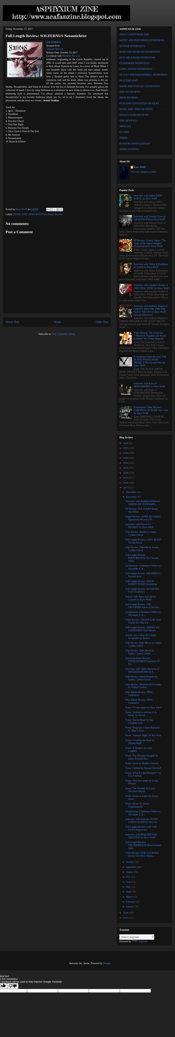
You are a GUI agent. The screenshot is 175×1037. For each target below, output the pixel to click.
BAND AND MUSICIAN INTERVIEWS (139, 52)
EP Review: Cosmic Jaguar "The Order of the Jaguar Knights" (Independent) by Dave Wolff (150, 243)
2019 (126, 477)
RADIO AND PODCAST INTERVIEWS (139, 86)
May (128, 887)
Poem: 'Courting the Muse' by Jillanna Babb (140, 742)
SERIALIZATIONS (129, 149)
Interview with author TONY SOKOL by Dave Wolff (148, 197)
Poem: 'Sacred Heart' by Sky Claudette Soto (139, 721)
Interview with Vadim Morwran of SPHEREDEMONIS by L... (142, 670)
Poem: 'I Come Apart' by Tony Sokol (143, 707)
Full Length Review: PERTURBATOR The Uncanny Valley (142, 558)
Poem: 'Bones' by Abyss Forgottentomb (137, 805)
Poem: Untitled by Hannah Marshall (143, 768)
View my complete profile (143, 172)
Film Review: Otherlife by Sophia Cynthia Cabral (142, 549)
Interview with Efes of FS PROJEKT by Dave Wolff (139, 526)
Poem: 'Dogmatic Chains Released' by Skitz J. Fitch (142, 729)
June (128, 882)
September (131, 867)
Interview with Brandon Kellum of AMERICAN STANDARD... (142, 502)
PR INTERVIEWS (128, 80)
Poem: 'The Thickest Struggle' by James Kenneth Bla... (141, 757)
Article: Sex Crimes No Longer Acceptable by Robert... (140, 636)
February (130, 901)
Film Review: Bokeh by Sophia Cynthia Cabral (140, 533)
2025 (126, 448)
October (130, 862)
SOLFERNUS (53, 42)
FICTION (124, 132)
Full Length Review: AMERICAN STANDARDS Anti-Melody (142, 629)
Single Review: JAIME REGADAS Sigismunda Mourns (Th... (142, 518)
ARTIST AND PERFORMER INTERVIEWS (141, 40)
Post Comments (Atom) (63, 334)
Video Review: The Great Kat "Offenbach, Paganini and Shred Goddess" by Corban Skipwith (149, 336)
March (129, 897)
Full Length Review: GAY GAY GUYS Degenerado (141, 828)
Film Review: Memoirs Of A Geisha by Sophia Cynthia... (143, 686)
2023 (126, 458)
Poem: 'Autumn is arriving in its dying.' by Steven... (141, 714)
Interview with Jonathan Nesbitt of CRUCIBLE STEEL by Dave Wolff (151, 286)
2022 (126, 463)
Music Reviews (55, 214)
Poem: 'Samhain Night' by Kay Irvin (143, 735)
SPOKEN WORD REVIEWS (133, 115)
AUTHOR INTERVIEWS (132, 46)
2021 (126, 468)
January (130, 906)
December (131, 492)
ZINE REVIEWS (127, 120)
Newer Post (12, 322)
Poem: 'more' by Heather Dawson (141, 763)
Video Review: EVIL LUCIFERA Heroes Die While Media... (142, 854)
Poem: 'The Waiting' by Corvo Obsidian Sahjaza (140, 790)
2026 (126, 443)
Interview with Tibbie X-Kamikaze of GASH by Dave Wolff (151, 265)
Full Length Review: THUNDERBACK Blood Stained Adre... (143, 845)
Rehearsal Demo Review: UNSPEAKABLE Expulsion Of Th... (142, 661)
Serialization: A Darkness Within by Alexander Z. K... (143, 567)
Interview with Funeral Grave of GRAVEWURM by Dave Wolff (150, 218)
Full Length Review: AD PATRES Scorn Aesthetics (142, 590)
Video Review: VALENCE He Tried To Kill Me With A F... (143, 621)
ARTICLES (125, 126)
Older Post (102, 322)
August (130, 872)
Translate (140, 941)
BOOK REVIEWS (128, 97)
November (131, 497)
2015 (126, 917)
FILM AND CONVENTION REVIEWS (139, 103)
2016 (126, 912)
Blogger (107, 963)
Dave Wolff (140, 167)
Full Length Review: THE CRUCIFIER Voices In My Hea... (143, 606)
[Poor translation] (12, 986)
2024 (126, 453)
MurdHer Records (71, 56)
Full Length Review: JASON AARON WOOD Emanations (141, 583)
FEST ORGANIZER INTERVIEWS (137, 57)
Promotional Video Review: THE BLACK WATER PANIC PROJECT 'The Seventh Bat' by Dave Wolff (150, 361)
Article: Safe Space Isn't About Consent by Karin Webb (140, 598)
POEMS (123, 138)
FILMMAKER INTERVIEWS (134, 63)
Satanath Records (54, 49)
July (128, 877)
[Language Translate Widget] (136, 937)
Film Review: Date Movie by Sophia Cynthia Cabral (139, 652)
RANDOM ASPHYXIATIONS (134, 143)
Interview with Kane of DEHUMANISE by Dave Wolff (149, 385)
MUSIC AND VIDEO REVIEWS (30, 214)
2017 (126, 487)
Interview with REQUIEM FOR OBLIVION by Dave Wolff (141, 836)
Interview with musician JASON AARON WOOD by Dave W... (141, 820)
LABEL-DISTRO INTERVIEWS (135, 69)
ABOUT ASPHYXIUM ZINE (134, 34)
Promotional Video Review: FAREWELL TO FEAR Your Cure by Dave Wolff (151, 410)
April (129, 891)
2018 (126, 483)
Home (57, 322)
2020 (126, 473)
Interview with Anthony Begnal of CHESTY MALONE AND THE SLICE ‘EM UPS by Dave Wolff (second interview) (150, 310)
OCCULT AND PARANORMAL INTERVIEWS (143, 74)
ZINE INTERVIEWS (129, 92)
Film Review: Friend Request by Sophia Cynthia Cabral (141, 678)
